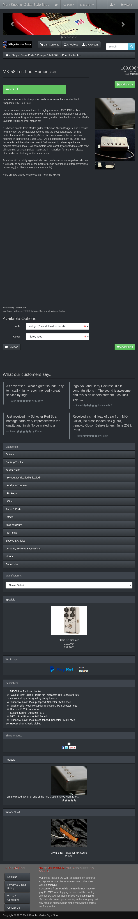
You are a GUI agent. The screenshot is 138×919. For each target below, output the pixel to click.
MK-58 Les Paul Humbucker (65, 55)
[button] (13, 24)
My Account (90, 44)
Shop (15, 55)
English (87, 4)
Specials (10, 599)
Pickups (41, 55)
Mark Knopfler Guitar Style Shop (26, 4)
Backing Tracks (14, 462)
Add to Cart (125, 84)
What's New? (13, 812)
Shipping (12, 876)
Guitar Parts (27, 55)
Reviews (11, 347)
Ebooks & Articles (15, 540)
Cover (16, 336)
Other (9, 501)
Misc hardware (14, 524)
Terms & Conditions (13, 898)
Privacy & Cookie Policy (17, 886)
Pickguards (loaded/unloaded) (23, 477)
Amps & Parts (13, 509)
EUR (68, 4)
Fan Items (11, 532)
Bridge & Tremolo (16, 485)
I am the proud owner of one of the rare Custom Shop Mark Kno (41, 796)
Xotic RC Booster (69, 640)
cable (17, 326)
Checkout (71, 44)
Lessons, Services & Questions (23, 548)
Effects (9, 517)
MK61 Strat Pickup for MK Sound (68, 852)
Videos (9, 556)
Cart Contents (49, 44)
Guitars (10, 454)
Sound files (12, 564)
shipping (134, 74)
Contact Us (13, 907)
